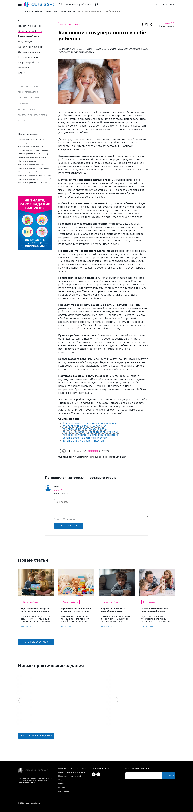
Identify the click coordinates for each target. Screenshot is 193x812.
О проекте (62, 780)
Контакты (62, 787)
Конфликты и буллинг (30, 46)
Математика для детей (27, 161)
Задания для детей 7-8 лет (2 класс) (33, 150)
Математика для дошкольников (31, 165)
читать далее (27, 626)
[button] (19, 700)
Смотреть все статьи (36, 642)
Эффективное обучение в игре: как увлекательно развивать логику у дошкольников (76, 612)
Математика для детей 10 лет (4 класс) (34, 183)
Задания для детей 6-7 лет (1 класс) (32, 146)
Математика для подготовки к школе (33, 168)
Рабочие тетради (26, 109)
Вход (157, 4)
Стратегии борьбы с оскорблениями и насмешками (113, 611)
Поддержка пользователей (69, 776)
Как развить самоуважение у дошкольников (90, 423)
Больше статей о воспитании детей (84, 437)
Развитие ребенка (28, 36)
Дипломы (23, 104)
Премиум (62, 784)
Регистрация (168, 4)
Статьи (21, 121)
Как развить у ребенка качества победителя (90, 434)
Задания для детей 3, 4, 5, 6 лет (31, 139)
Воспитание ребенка (76, 4)
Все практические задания (36, 735)
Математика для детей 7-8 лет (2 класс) (34, 175)
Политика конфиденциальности (72, 769)
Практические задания (29, 86)
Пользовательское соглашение (71, 772)
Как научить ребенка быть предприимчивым (90, 431)
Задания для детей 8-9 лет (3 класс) (33, 154)
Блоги (21, 73)
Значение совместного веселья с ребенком (154, 609)
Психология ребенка (30, 26)
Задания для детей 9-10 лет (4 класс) (33, 157)
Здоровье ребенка (28, 62)
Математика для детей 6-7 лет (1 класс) (34, 172)
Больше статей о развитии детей (83, 440)
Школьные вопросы (29, 57)
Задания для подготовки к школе (32, 143)
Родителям (24, 67)
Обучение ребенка (29, 52)
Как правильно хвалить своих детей (84, 428)
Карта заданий (64, 791)
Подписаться (168, 776)
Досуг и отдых (26, 41)
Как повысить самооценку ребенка (84, 426)
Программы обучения (29, 98)
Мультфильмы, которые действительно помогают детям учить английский (36, 611)
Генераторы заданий (28, 92)
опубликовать (68, 526)
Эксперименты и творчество (32, 115)
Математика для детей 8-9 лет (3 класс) (34, 179)
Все (20, 20)
